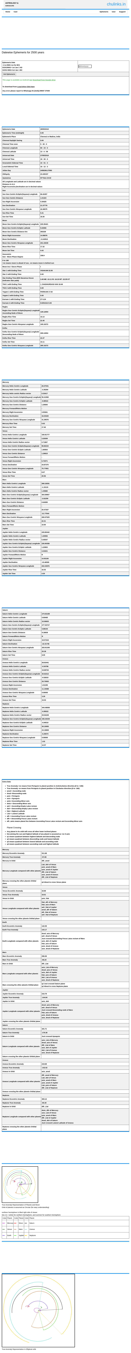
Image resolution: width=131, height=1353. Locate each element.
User (114, 12)
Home (7, 12)
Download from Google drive (44, 80)
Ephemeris (104, 12)
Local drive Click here (26, 87)
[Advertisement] (65, 33)
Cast (15, 12)
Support (122, 12)
